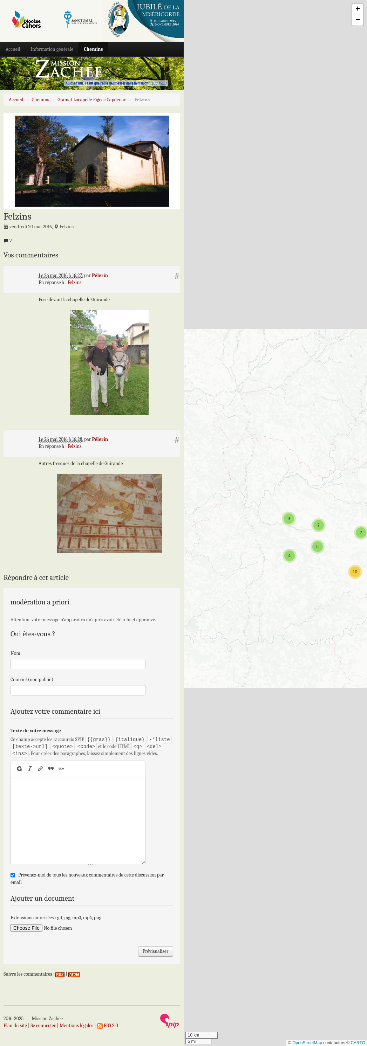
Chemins (93, 49)
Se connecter (43, 1025)
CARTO (358, 1042)
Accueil (13, 49)
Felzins (75, 282)
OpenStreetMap (307, 1042)
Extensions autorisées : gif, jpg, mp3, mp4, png (56, 918)
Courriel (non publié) (32, 680)
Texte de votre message (36, 731)
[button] (355, 572)
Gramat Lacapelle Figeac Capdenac (91, 100)
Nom (15, 653)
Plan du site (15, 1025)
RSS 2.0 (107, 1025)
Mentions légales (76, 1025)
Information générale (52, 49)
